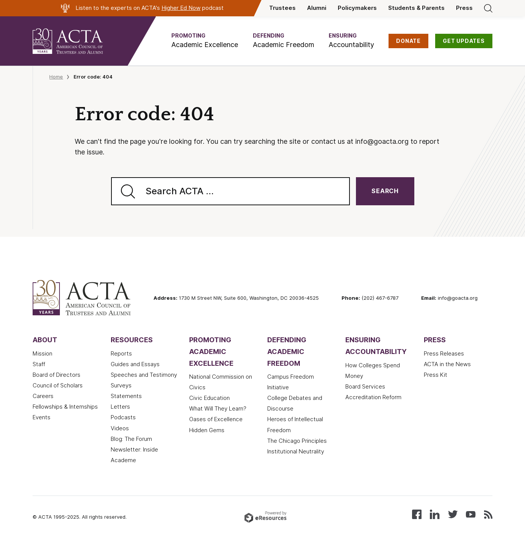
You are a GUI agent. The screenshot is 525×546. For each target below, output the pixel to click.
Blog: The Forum (131, 439)
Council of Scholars (58, 385)
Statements (126, 396)
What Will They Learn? (217, 408)
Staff (39, 364)
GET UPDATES (464, 41)
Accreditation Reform (373, 397)
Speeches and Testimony (144, 374)
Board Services (365, 386)
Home (56, 77)
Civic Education (209, 398)
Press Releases (444, 353)
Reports (121, 353)
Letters (120, 406)
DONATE (408, 41)
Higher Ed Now (181, 8)
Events (41, 417)
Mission (42, 353)
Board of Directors (56, 374)
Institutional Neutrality (295, 451)
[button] (204, 41)
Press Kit (435, 374)
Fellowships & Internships (65, 406)
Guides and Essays (135, 364)
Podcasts (123, 417)
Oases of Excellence (216, 419)
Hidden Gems (206, 430)
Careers (43, 396)
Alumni (316, 8)
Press (464, 8)
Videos (120, 428)
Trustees (282, 8)
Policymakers (357, 8)
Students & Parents (416, 8)
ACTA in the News (447, 364)
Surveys (121, 385)
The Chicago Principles (297, 440)
